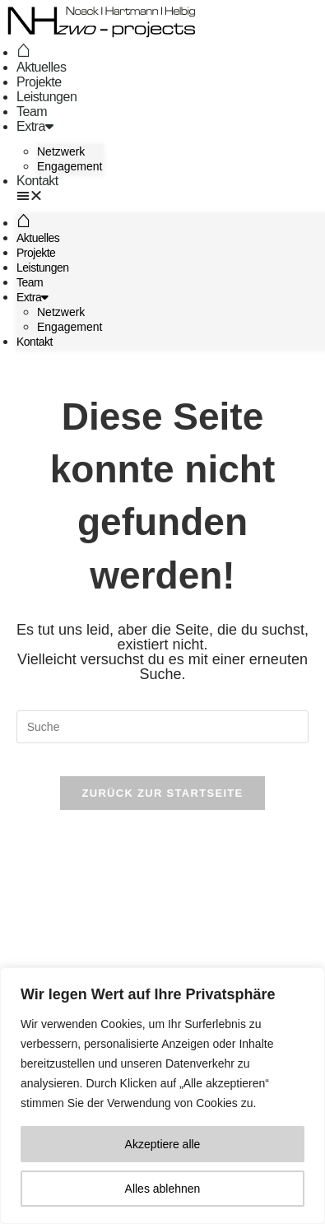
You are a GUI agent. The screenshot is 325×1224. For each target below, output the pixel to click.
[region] (162, 1095)
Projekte (39, 82)
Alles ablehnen (163, 1188)
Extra (34, 126)
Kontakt (37, 181)
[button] (59, 195)
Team (31, 112)
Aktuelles (41, 67)
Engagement (69, 166)
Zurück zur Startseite (162, 793)
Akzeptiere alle (163, 1144)
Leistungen (46, 97)
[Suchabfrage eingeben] (162, 726)
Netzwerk (61, 151)
